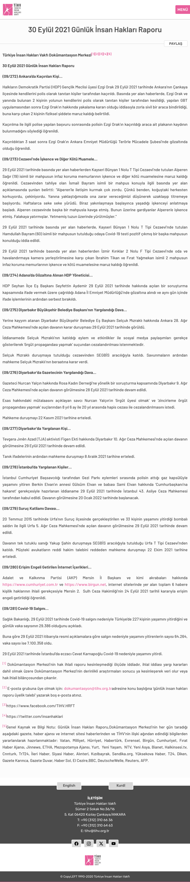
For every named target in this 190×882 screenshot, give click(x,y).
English (69, 785)
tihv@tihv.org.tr (97, 830)
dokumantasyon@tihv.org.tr (88, 687)
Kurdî (121, 785)
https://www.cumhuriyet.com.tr (30, 583)
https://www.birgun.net (85, 583)
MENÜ (182, 9)
